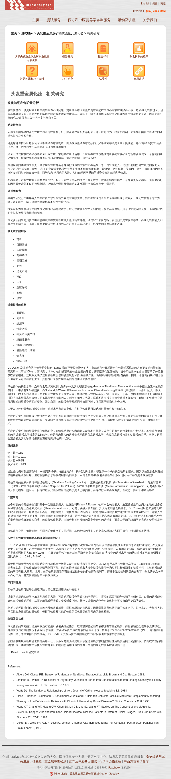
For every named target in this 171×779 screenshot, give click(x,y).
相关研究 (93, 33)
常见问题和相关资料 (32, 72)
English (145, 3)
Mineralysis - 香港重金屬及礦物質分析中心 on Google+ (86, 773)
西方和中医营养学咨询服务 (89, 20)
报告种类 (67, 50)
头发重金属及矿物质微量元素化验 (60, 33)
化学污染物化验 (110, 761)
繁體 (163, 3)
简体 (155, 3)
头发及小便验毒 (31, 761)
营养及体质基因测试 (83, 761)
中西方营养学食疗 (136, 761)
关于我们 (150, 20)
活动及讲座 (127, 20)
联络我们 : (139, 10)
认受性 (103, 72)
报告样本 (103, 50)
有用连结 (139, 72)
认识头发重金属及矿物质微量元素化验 (32, 52)
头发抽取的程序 (139, 50)
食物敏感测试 (156, 756)
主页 (35, 20)
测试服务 (54, 20)
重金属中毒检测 (56, 761)
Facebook (114, 767)
